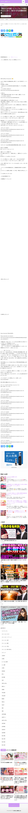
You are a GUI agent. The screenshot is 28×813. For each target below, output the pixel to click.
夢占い (3, 674)
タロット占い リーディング (7, 637)
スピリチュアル (4, 630)
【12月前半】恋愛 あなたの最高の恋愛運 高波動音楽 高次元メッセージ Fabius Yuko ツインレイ (20, 797)
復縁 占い (3, 686)
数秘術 (3, 624)
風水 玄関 (3, 738)
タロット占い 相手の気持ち (7, 649)
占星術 (3, 667)
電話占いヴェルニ (14, 57)
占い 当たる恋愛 (5, 661)
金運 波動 (3, 723)
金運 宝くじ (4, 717)
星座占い (3, 701)
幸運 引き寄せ (4, 683)
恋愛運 (3, 689)
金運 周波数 (4, 714)
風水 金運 (3, 744)
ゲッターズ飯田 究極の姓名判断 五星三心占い (9, 540)
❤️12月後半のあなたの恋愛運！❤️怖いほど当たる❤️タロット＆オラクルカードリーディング (7, 779)
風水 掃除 (3, 735)
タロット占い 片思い (5, 646)
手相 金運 (3, 695)
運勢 (2, 711)
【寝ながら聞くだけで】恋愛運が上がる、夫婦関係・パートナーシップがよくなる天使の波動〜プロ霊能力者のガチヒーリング (17, 502)
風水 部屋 (3, 741)
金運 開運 (3, 732)
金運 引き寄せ (4, 720)
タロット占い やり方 (5, 634)
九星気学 (3, 655)
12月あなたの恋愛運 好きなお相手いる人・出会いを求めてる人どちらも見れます (7, 797)
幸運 (2, 680)
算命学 (3, 704)
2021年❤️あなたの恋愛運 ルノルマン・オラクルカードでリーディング (20, 764)
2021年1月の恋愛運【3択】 (7, 762)
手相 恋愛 (3, 692)
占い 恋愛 (3, 664)
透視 (2, 562)
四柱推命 (3, 671)
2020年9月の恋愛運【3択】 (12, 476)
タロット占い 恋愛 (5, 643)
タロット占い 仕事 (5, 640)
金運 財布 (3, 729)
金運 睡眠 (3, 726)
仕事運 (3, 658)
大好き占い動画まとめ (17, 810)
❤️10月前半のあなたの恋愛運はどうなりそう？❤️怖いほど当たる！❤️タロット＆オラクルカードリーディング (17, 512)
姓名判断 (3, 677)
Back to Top (14, 805)
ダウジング (4, 652)
